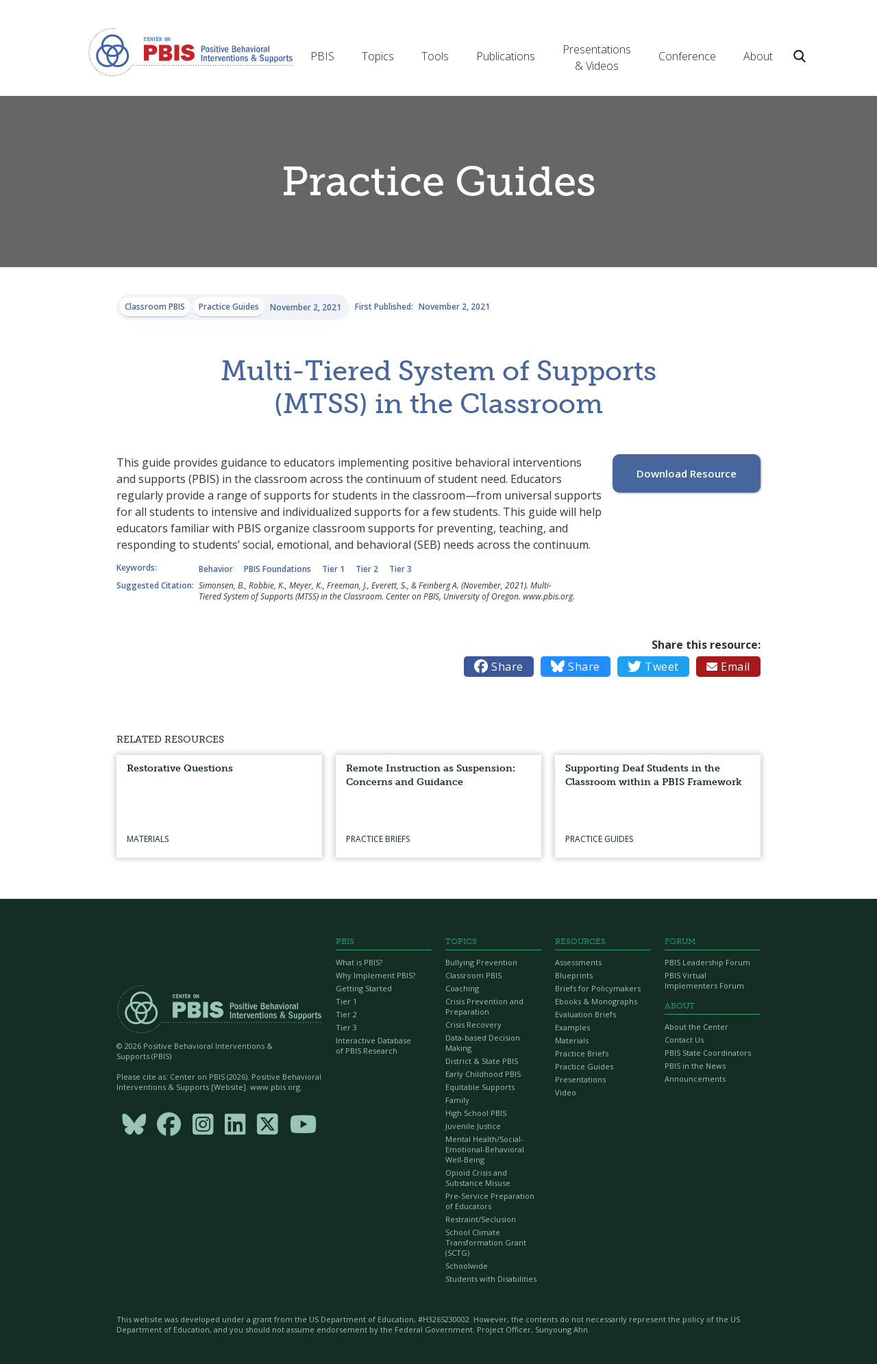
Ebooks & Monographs (596, 1001)
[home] (190, 51)
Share (498, 666)
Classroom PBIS (473, 975)
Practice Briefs (581, 1053)
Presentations (580, 1079)
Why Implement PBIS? (375, 975)
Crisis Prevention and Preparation (484, 1006)
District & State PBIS (481, 1061)
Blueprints (574, 975)
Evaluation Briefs (585, 1014)
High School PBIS (475, 1113)
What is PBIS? (359, 962)
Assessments (578, 962)
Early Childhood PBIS (483, 1074)
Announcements (695, 1079)
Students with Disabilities (490, 1279)
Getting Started (364, 988)
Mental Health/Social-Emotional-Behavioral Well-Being (484, 1149)
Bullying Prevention (481, 962)
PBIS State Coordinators (708, 1052)
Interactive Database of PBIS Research (373, 1045)
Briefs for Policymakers (598, 988)
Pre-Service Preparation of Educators (489, 1201)
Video (565, 1092)
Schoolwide (466, 1266)
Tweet (653, 666)
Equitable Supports (480, 1087)
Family (457, 1100)
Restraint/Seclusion (480, 1219)
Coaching (462, 988)
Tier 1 (346, 1001)
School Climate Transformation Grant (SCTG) (485, 1242)
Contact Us (684, 1039)
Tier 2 (346, 1014)
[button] (322, 56)
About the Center (696, 1026)
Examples (572, 1027)
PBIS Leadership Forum (707, 962)
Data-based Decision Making (482, 1042)
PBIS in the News (695, 1066)
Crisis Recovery (473, 1024)
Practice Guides (584, 1066)
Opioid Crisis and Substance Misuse (477, 1177)
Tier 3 (346, 1027)
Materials (572, 1040)
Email (728, 666)
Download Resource (687, 473)
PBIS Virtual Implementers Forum (704, 980)
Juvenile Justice (473, 1126)
